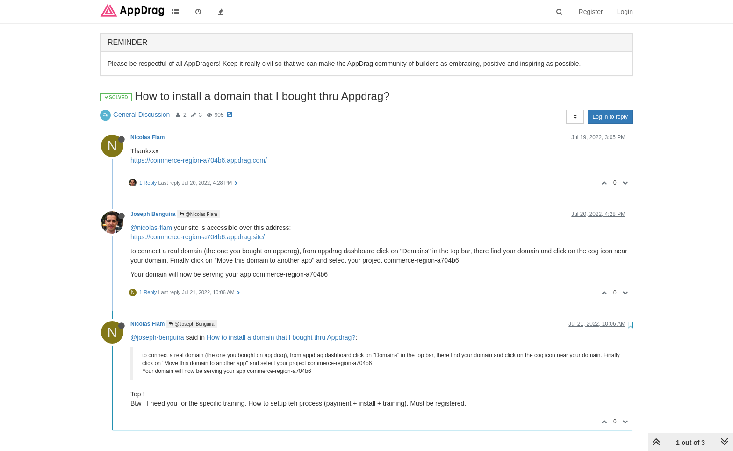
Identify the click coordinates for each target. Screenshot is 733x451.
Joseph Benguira (152, 214)
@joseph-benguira (157, 337)
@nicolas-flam (151, 227)
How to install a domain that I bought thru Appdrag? (281, 337)
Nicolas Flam (147, 137)
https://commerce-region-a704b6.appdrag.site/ (197, 237)
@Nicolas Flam (198, 214)
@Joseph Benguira (192, 324)
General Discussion (141, 114)
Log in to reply (610, 117)
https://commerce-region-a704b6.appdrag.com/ (198, 160)
